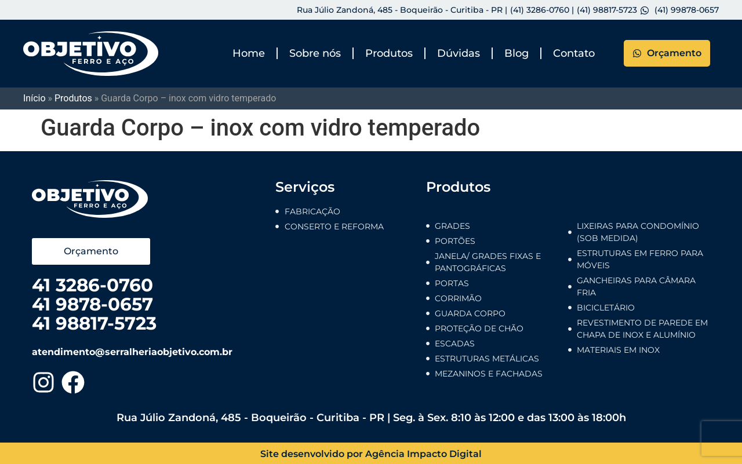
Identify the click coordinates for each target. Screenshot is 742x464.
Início (34, 98)
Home (248, 53)
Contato (574, 53)
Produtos (389, 53)
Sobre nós (315, 53)
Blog (516, 53)
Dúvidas (458, 53)
